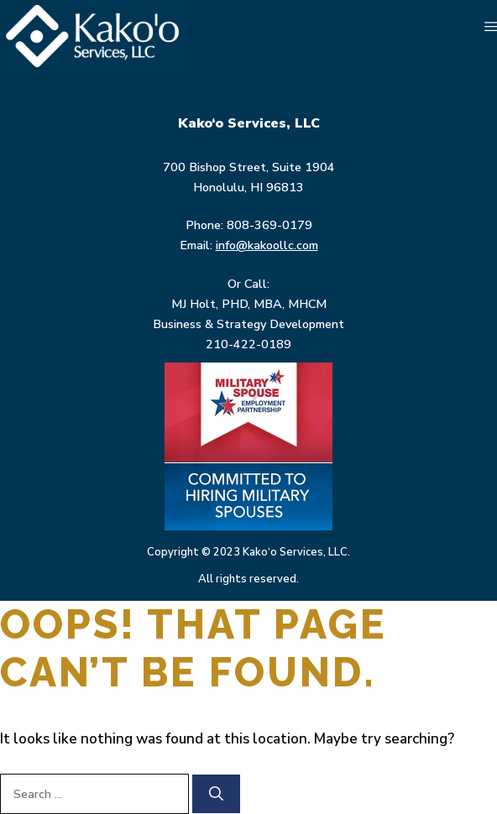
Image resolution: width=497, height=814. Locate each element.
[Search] (216, 794)
